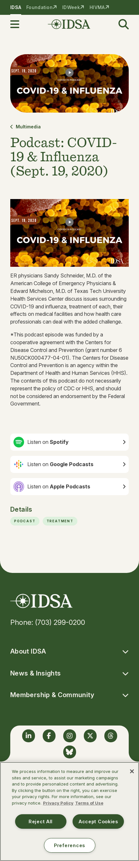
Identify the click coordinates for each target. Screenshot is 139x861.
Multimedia (25, 126)
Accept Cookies (98, 821)
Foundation (39, 7)
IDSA (15, 7)
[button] (18, 24)
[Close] (132, 771)
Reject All (41, 821)
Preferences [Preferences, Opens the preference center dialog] (69, 845)
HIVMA (97, 7)
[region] (69, 811)
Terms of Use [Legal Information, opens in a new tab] (89, 803)
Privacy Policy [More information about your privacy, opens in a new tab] (58, 803)
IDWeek (71, 7)
